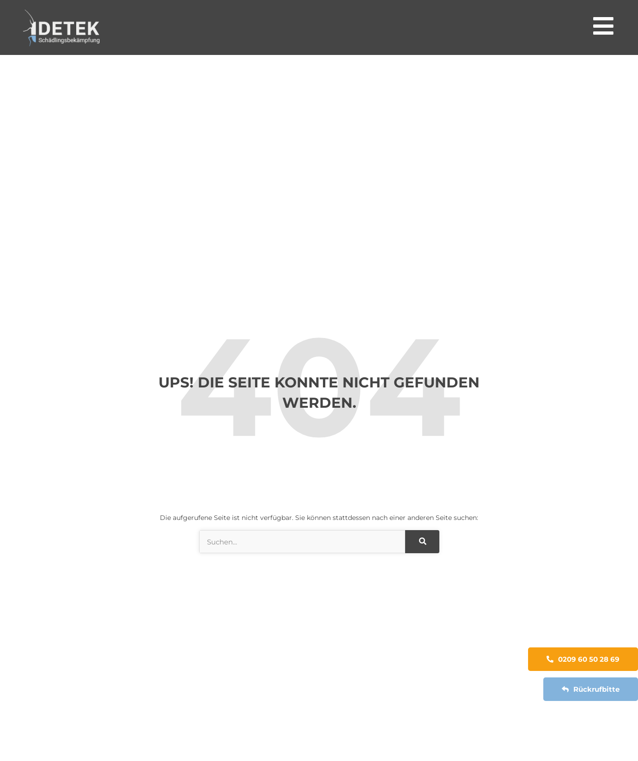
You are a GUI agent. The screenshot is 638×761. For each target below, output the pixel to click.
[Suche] (422, 541)
